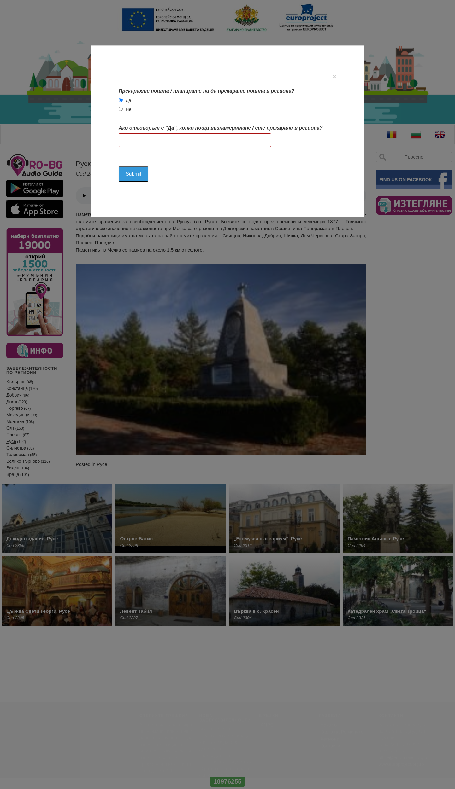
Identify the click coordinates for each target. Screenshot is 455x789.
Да (128, 100)
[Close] (334, 76)
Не (128, 109)
